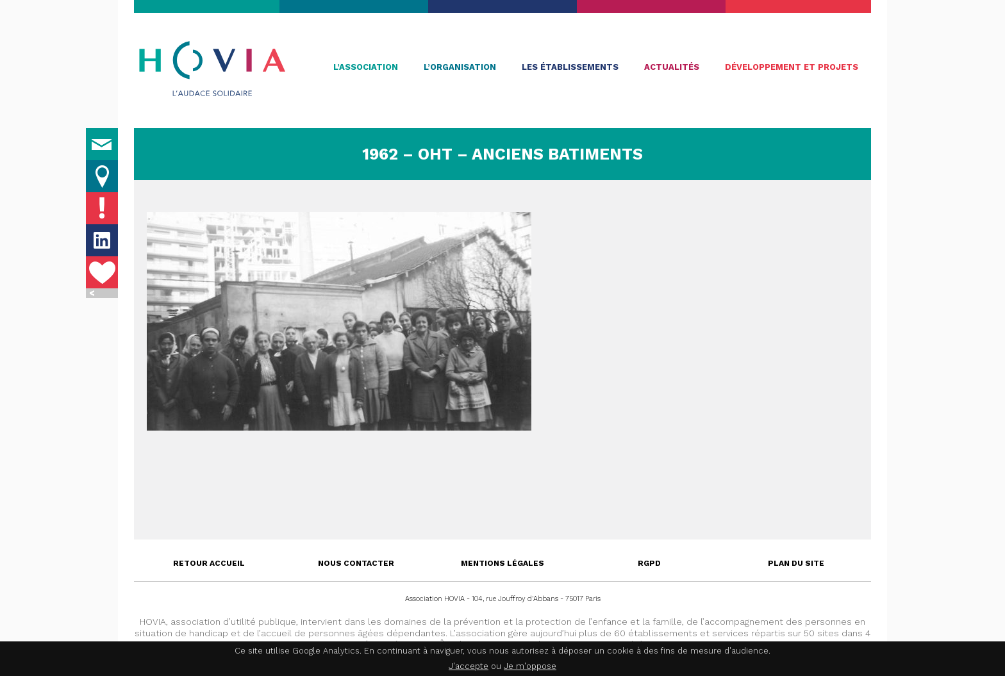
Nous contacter (356, 563)
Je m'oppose (530, 666)
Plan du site (796, 563)
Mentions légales (502, 563)
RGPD (649, 563)
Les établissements (570, 67)
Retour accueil (209, 563)
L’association (365, 67)
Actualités (671, 67)
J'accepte (468, 666)
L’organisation (460, 67)
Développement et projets (791, 67)
